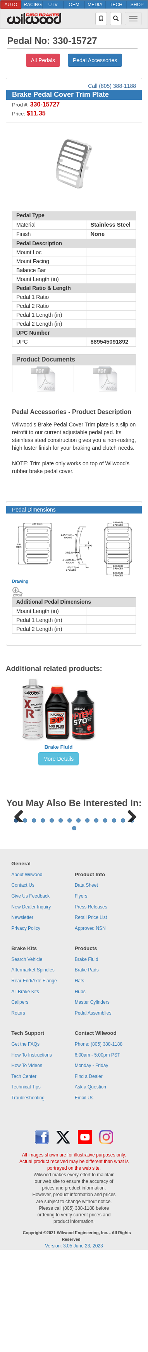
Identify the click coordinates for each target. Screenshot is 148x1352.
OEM (74, 4)
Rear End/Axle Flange (34, 1077)
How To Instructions (31, 1151)
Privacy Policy (25, 1024)
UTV (53, 4)
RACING (33, 4)
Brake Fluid (59, 747)
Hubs (80, 1088)
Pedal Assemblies (93, 1109)
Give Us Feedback (30, 992)
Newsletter (22, 1014)
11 (105, 917)
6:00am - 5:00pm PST (97, 1151)
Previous (19, 862)
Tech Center (23, 1173)
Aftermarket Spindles (32, 1066)
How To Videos (26, 1162)
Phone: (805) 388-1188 (98, 1140)
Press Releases (91, 1003)
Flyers (81, 992)
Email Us (84, 1194)
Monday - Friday (91, 1162)
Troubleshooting (28, 1194)
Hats (79, 1077)
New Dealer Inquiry (31, 1003)
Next (129, 862)
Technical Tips (25, 1183)
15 (74, 924)
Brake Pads (87, 1066)
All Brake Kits (25, 1088)
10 (96, 917)
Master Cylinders (92, 1098)
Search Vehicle (26, 1056)
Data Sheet (86, 981)
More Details (58, 759)
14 (132, 917)
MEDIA (95, 4)
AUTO (11, 4)
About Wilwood (26, 971)
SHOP (137, 4)
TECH (116, 4)
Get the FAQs (25, 1140)
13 (123, 917)
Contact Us (22, 981)
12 (114, 917)
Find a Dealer (89, 1173)
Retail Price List (91, 1014)
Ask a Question (90, 1183)
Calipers (19, 1098)
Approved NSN (90, 1024)
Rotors (18, 1109)
